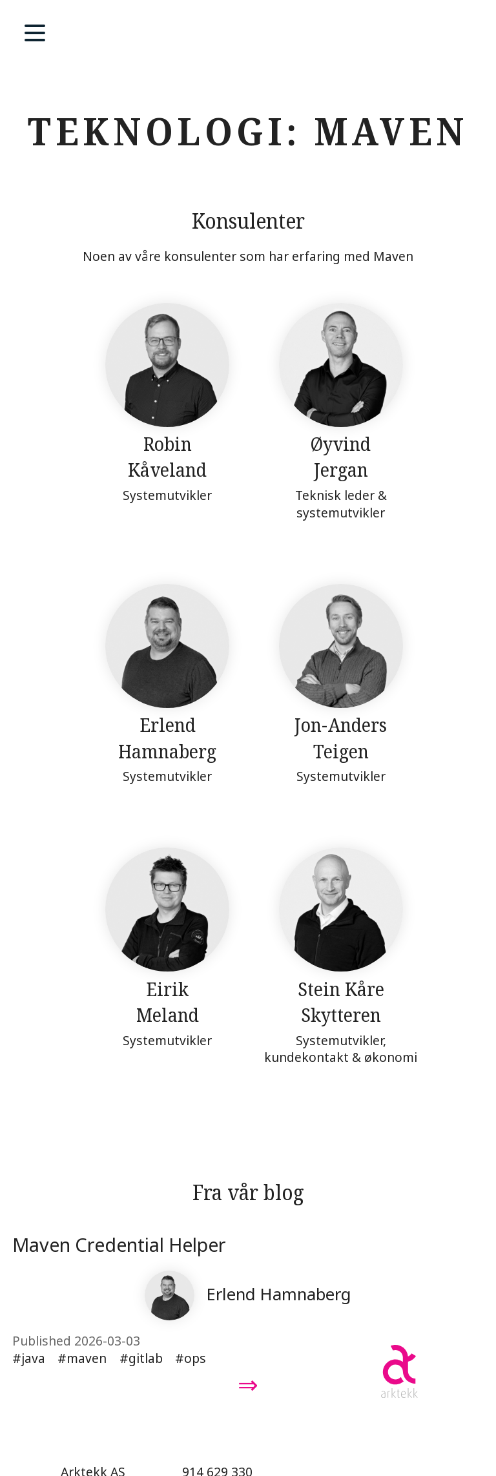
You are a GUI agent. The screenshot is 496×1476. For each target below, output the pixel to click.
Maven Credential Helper (119, 1244)
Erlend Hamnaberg (279, 1294)
